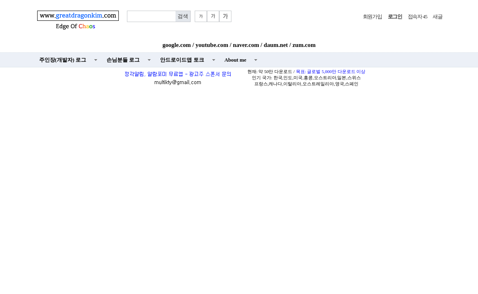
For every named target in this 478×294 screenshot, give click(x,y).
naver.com (246, 45)
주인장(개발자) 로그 (63, 60)
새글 (437, 17)
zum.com (304, 45)
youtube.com (212, 45)
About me (236, 60)
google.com (176, 45)
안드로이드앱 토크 (182, 60)
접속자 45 (417, 17)
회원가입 (372, 17)
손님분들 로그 (123, 60)
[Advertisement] (239, 149)
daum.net (276, 45)
